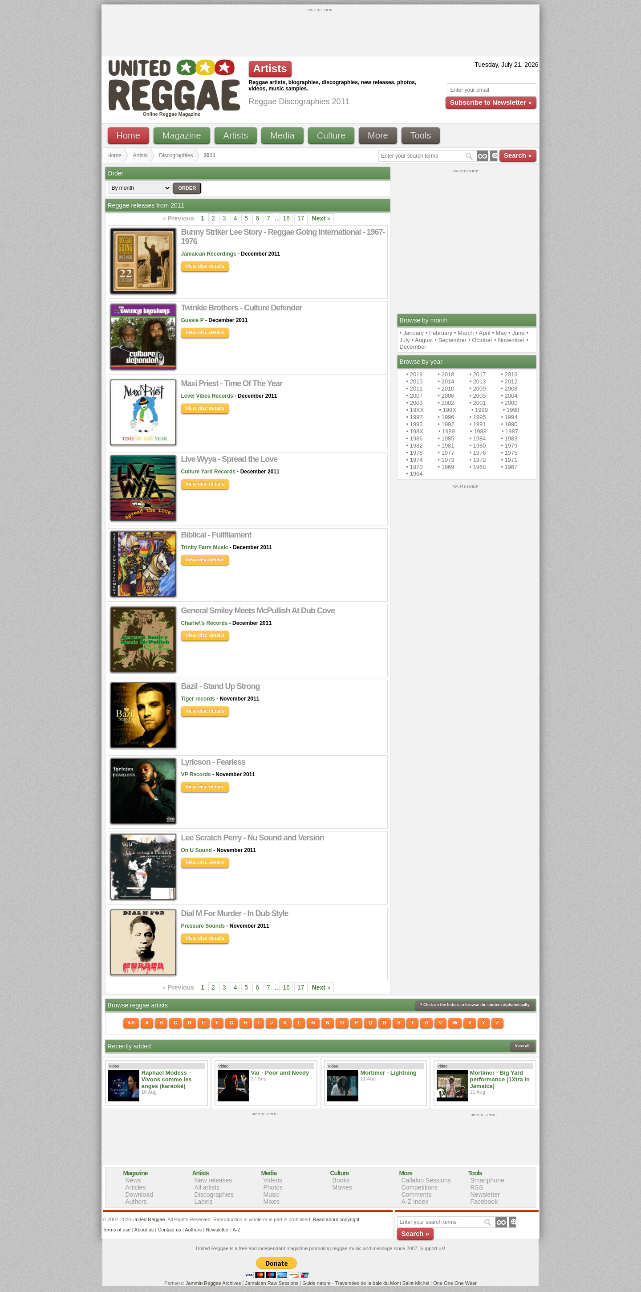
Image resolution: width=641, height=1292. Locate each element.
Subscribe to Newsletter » (490, 102)
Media (282, 135)
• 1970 (414, 467)
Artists (235, 135)
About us (144, 1229)
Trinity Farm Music (204, 547)
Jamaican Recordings (208, 254)
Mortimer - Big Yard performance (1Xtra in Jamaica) (500, 1079)
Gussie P (192, 320)
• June (516, 333)
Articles (136, 1187)
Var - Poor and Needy (280, 1072)
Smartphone (487, 1180)
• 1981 (446, 445)
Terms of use (117, 1229)
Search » (518, 155)
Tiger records (198, 699)
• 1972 (477, 459)
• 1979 (509, 445)
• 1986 (414, 438)
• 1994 (509, 417)
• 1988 (478, 431)
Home (128, 135)
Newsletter (485, 1194)
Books (341, 1180)
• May (499, 333)
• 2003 (414, 402)
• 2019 (414, 374)
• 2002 (446, 402)
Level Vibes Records (207, 396)
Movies (342, 1187)
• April (482, 333)
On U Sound (196, 850)
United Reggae (148, 1219)
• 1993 (414, 424)
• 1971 (509, 459)
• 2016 (509, 374)
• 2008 (509, 388)
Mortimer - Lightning (389, 1072)
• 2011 (414, 388)
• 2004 (509, 395)
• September (450, 340)
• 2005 (477, 395)
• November (509, 340)
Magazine (181, 135)
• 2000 (509, 402)
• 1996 (446, 417)
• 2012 (509, 381)
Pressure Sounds (203, 926)
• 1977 (446, 452)
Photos (273, 1187)
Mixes (272, 1201)
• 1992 (446, 424)
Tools (420, 135)
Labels (204, 1201)
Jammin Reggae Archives (213, 1283)
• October (480, 340)
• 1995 (477, 417)
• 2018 (446, 374)
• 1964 (414, 473)
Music (272, 1194)
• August (422, 340)
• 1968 (477, 467)
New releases (213, 1180)
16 (286, 218)
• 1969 (446, 467)
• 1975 (509, 452)
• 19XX (415, 410)
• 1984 (477, 438)
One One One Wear (455, 1283)
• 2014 (446, 381)
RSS (477, 1187)
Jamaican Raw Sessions (272, 1283)
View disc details (205, 266)
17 (300, 218)
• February (439, 333)
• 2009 (477, 388)
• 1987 (510, 431)
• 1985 (446, 438)
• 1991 (477, 424)
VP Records (196, 774)
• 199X (447, 410)
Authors (136, 1201)
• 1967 (509, 467)
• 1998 (511, 410)
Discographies (176, 155)
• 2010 (446, 388)
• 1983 (509, 438)
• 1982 (414, 445)
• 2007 (414, 395)
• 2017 (477, 374)
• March (464, 333)
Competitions (420, 1187)
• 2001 (477, 402)
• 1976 (477, 452)
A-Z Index (415, 1201)
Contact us (169, 1229)
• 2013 (477, 381)
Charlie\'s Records (204, 623)
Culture (331, 135)
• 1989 (446, 431)
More (378, 135)
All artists (207, 1187)
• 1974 (414, 459)
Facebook (484, 1201)
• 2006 (446, 395)
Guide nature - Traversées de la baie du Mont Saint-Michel (365, 1283)
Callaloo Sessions (426, 1180)
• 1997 (414, 417)
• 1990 (509, 424)
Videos (273, 1180)
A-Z (236, 1229)
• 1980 (477, 445)
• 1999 (479, 410)
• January (412, 333)
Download (139, 1194)
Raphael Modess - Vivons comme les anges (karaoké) (167, 1079)
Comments (417, 1194)
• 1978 (414, 452)
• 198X (415, 431)
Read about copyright (336, 1219)
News (133, 1180)
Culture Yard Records (208, 472)
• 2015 (414, 381)
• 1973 (446, 459)
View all (522, 1045)
